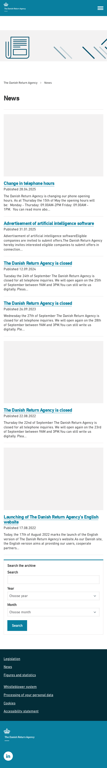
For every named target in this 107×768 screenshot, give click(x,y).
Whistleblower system (20, 687)
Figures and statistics (20, 675)
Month (12, 605)
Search (12, 572)
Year (10, 588)
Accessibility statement (21, 711)
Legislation (12, 659)
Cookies (9, 703)
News (8, 667)
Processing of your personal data (28, 695)
